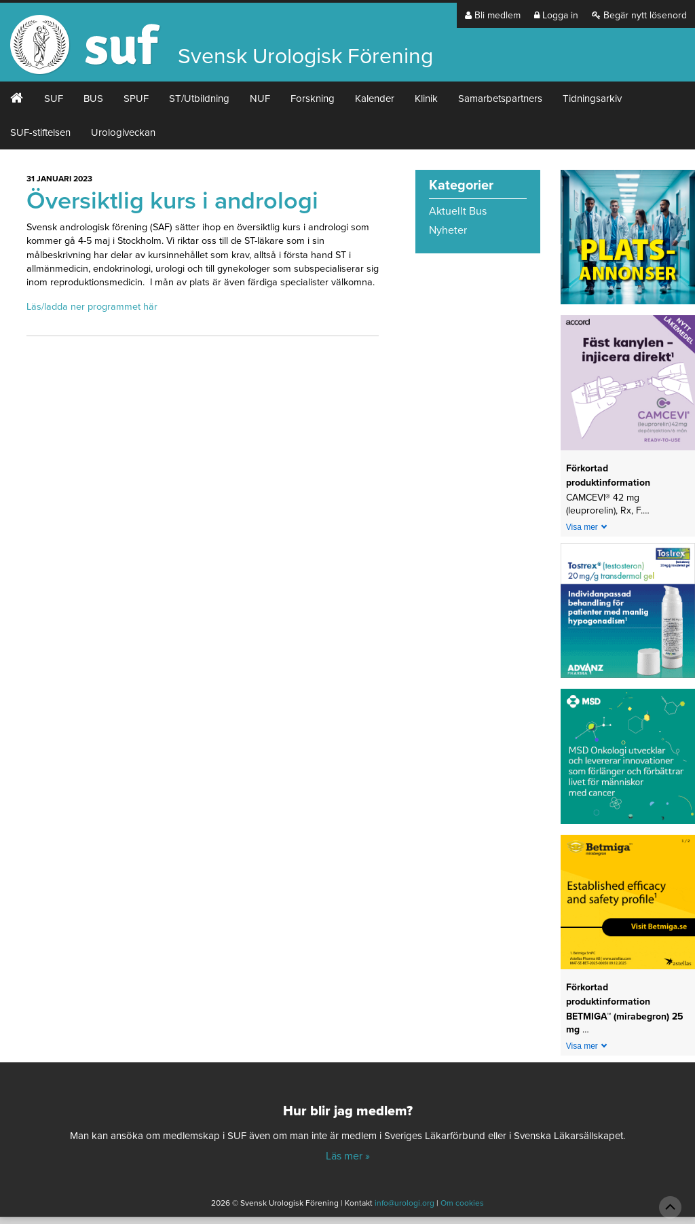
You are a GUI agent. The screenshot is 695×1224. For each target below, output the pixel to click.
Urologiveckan (123, 132)
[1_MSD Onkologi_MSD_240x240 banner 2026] (628, 761)
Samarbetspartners (500, 98)
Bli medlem (493, 15)
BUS (93, 98)
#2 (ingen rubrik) (17, 98)
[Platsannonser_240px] (628, 242)
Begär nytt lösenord (639, 15)
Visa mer (582, 527)
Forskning (312, 98)
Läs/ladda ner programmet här (91, 306)
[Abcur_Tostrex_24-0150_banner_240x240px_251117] (628, 615)
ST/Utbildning (199, 98)
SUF (53, 98)
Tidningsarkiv (592, 98)
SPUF (136, 98)
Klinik (426, 98)
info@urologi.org (404, 1203)
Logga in (556, 15)
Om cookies (462, 1203)
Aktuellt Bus (458, 211)
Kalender (374, 98)
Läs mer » (348, 1156)
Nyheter (448, 230)
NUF (260, 98)
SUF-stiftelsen (40, 132)
